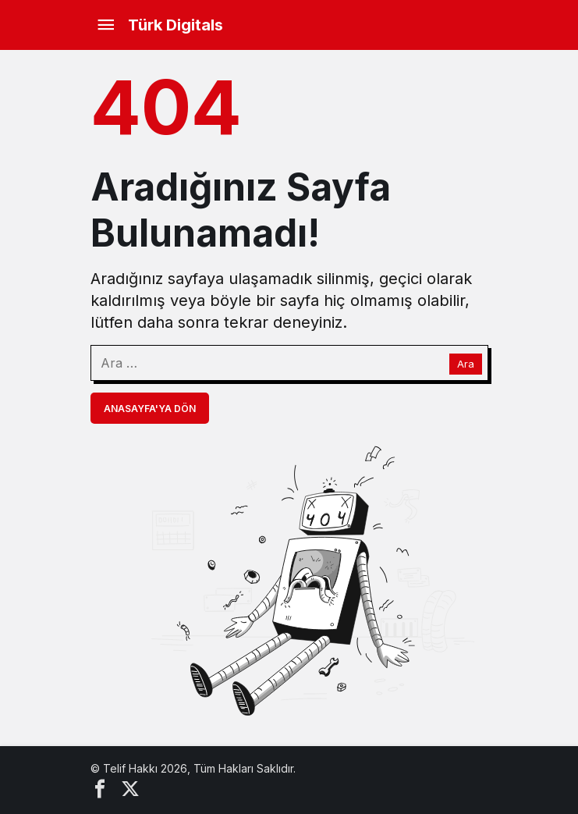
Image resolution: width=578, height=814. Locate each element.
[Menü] (106, 25)
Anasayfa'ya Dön (150, 408)
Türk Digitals (175, 25)
